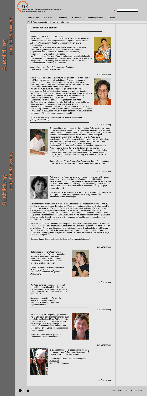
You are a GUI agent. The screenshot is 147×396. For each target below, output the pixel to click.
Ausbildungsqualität (94, 18)
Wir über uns (33, 18)
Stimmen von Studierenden (59, 22)
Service (112, 18)
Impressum (138, 391)
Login (114, 391)
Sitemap (121, 391)
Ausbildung (62, 18)
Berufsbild (76, 18)
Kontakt (129, 391)
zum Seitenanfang (104, 74)
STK (28, 22)
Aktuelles (48, 18)
